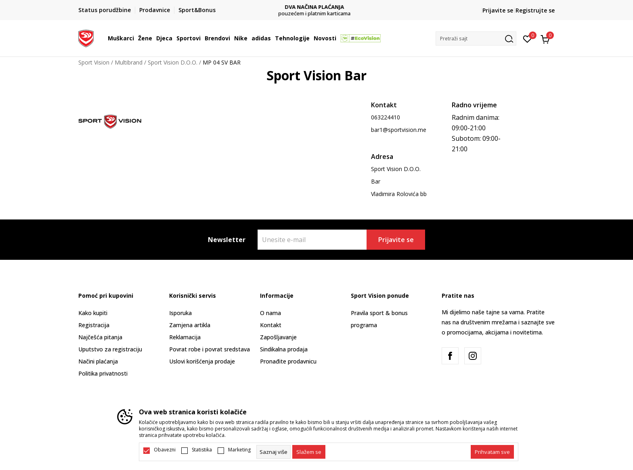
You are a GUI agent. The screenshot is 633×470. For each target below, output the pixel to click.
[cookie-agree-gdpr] (308, 452)
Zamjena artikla (189, 325)
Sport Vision (93, 62)
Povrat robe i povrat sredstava (209, 349)
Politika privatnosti (103, 373)
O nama (270, 313)
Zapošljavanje (278, 337)
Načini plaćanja (98, 361)
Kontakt (270, 325)
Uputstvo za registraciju (110, 349)
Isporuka (180, 313)
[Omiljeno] (527, 38)
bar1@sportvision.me (398, 130)
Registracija (93, 325)
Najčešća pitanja (100, 337)
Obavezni (165, 449)
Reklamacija (185, 337)
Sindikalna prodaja (284, 349)
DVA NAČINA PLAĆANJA (316, 7)
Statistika (202, 449)
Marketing (239, 449)
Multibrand (129, 62)
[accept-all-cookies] (492, 452)
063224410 (385, 117)
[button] (476, 38)
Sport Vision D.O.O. (172, 62)
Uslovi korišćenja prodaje (202, 361)
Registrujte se (535, 10)
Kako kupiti (92, 313)
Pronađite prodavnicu (288, 361)
